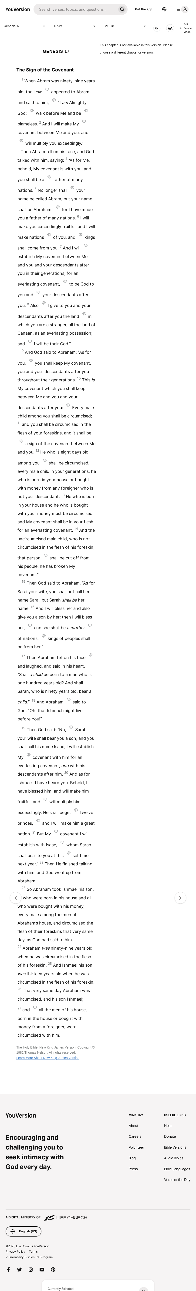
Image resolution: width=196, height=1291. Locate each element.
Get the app (143, 9)
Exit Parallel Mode (186, 28)
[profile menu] (181, 9)
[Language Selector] (164, 9)
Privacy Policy (15, 1251)
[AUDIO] (157, 28)
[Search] (75, 9)
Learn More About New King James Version (47, 1058)
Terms (33, 1251)
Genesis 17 (25, 26)
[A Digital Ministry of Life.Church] (98, 1215)
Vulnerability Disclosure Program (29, 1257)
